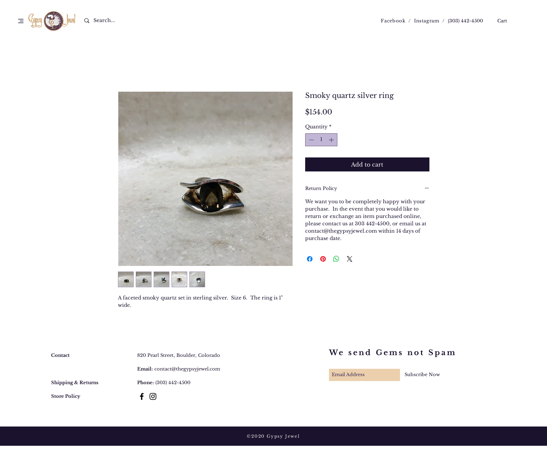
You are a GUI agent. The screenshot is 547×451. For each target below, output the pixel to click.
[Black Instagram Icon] (152, 396)
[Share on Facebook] (310, 259)
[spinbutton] (321, 140)
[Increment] (332, 140)
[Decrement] (310, 140)
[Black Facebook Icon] (141, 396)
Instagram (427, 21)
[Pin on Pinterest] (323, 259)
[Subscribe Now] (422, 375)
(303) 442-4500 (172, 383)
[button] (20, 21)
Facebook (393, 21)
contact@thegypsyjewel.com (187, 369)
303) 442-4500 (466, 21)
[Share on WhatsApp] (336, 259)
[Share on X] (349, 259)
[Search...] (108, 20)
